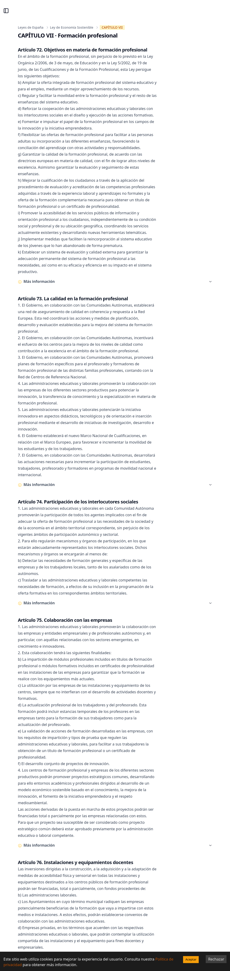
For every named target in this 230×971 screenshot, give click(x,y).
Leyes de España (31, 27)
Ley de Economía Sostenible (71, 27)
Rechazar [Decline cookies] (216, 959)
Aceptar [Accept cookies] (190, 959)
